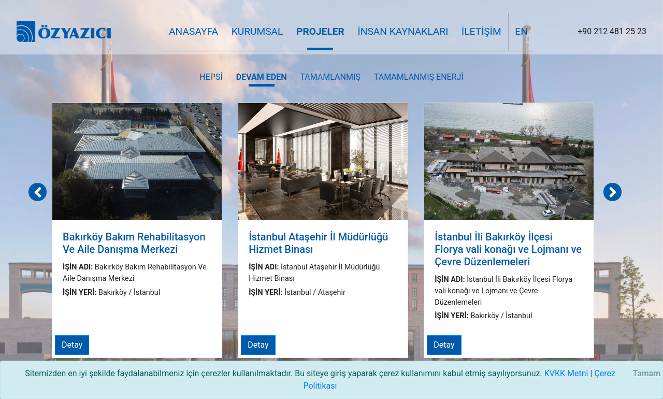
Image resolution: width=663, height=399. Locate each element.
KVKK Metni (566, 373)
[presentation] (37, 192)
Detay (72, 345)
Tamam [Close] (646, 373)
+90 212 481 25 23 (612, 31)
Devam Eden (261, 77)
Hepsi (210, 77)
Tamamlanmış (330, 77)
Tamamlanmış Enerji (419, 77)
